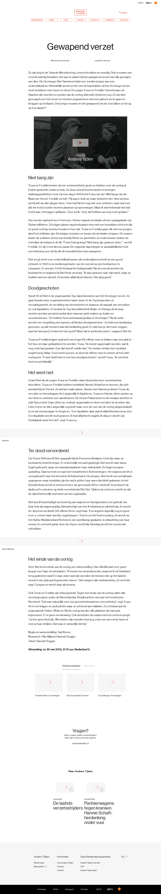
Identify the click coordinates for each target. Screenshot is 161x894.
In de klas (124, 20)
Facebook (42, 889)
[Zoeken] (120, 12)
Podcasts (95, 20)
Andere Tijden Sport (88, 870)
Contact (60, 866)
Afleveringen (37, 20)
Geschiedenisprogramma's (95, 856)
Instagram (69, 889)
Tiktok (55, 889)
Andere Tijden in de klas (90, 863)
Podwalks (109, 20)
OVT (82, 866)
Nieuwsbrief (39, 866)
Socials (80, 20)
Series (51, 20)
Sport (66, 20)
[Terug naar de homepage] (80, 12)
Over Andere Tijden (65, 863)
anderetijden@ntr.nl (80, 743)
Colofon (60, 870)
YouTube (84, 889)
